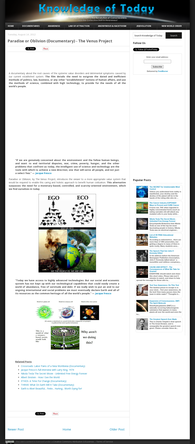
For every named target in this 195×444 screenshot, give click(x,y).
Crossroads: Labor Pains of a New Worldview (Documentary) (53, 366)
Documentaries (30, 26)
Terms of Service (104, 441)
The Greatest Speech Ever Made (163, 319)
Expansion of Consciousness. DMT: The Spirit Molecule (165, 302)
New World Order (172, 26)
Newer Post (16, 429)
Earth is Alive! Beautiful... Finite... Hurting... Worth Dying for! (51, 388)
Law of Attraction (79, 26)
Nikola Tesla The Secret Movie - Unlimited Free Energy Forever (54, 373)
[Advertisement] (67, 61)
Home (11, 26)
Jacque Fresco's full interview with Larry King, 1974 (47, 369)
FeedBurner (163, 71)
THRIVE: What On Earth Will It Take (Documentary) (47, 384)
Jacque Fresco (43, 173)
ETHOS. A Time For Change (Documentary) (43, 381)
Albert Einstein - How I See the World (40, 377)
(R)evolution (143, 26)
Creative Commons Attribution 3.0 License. (73, 441)
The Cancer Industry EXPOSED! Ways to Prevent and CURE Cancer (164, 204)
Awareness (54, 26)
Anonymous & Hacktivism (112, 26)
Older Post (117, 429)
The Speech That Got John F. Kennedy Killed (162, 252)
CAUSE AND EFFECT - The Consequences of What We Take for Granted (165, 269)
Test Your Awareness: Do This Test (164, 285)
